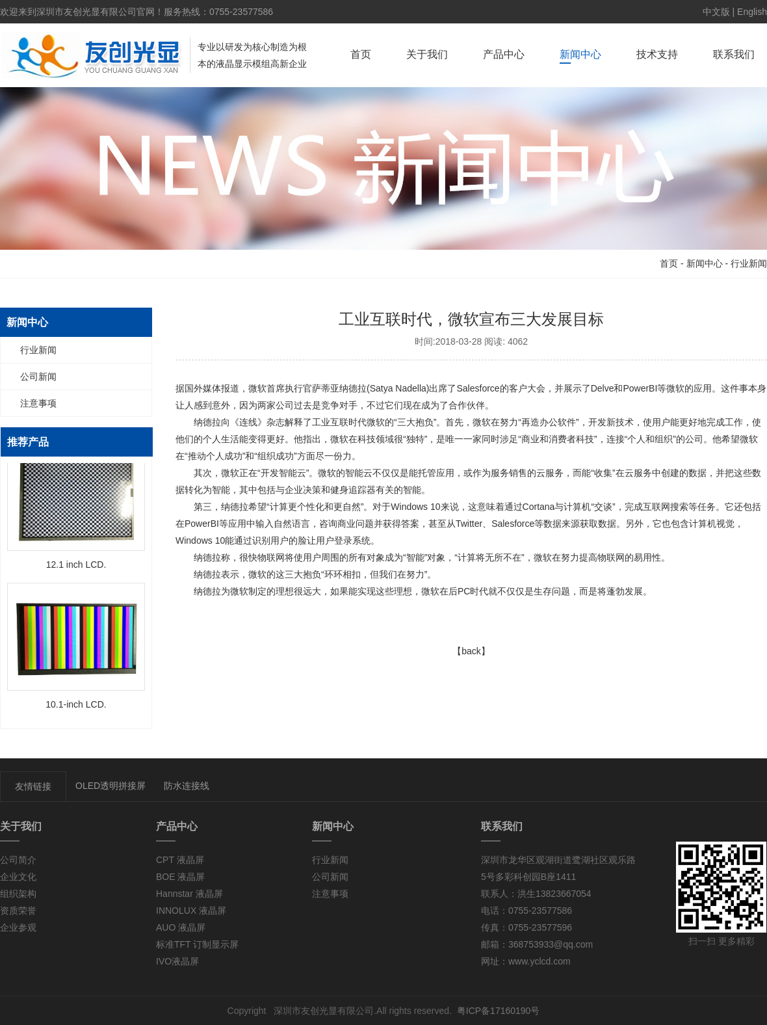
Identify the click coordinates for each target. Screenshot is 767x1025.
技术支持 (657, 54)
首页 (360, 54)
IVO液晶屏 (177, 961)
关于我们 (427, 54)
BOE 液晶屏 (180, 877)
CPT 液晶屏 (180, 860)
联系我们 (734, 54)
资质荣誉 (18, 910)
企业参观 (18, 927)
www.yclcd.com (539, 961)
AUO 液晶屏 (180, 927)
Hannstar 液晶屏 (189, 893)
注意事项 (38, 403)
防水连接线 (186, 785)
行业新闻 (749, 263)
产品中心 (504, 54)
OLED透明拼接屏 (110, 785)
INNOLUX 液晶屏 (191, 910)
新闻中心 (580, 54)
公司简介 (18, 860)
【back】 (471, 651)
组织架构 (18, 893)
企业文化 (18, 877)
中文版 (716, 12)
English (752, 12)
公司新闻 (38, 376)
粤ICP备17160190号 (498, 1010)
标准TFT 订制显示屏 (197, 944)
